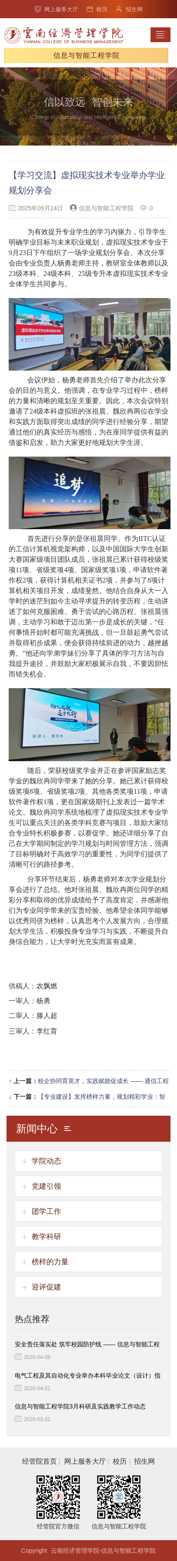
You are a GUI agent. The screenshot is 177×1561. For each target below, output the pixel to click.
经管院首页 (39, 1461)
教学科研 (46, 1237)
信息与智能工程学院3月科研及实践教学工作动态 (80, 1406)
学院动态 (46, 1161)
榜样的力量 (50, 1262)
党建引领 (46, 1186)
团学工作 (46, 1211)
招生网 (129, 9)
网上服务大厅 (56, 9)
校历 (97, 9)
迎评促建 (46, 1287)
